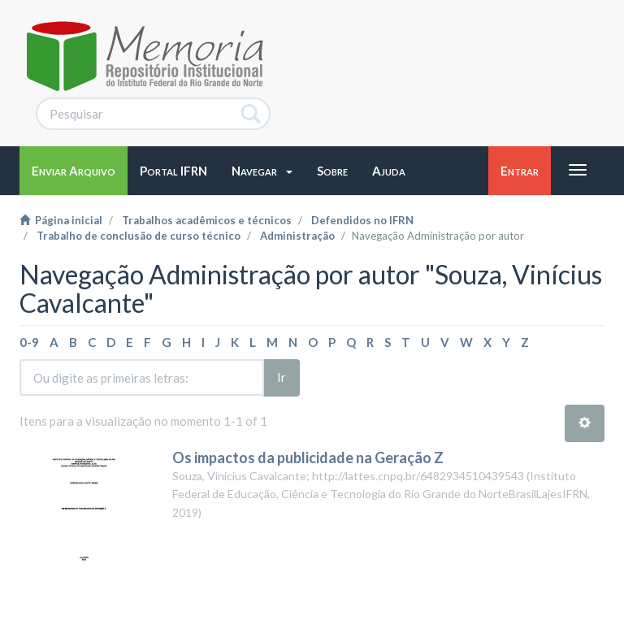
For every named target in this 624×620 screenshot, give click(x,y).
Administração (297, 235)
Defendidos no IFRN (362, 220)
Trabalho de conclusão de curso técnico (138, 235)
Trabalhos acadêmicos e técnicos (207, 220)
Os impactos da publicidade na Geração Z (308, 457)
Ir (281, 377)
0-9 (29, 342)
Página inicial (61, 220)
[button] (262, 170)
